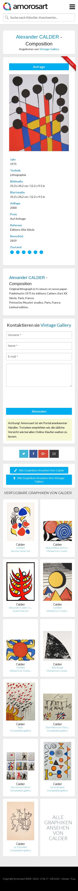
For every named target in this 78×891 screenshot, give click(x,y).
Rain (20, 727)
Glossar (65, 878)
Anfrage (39, 67)
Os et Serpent (57, 787)
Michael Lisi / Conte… (57, 551)
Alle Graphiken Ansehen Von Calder (39, 470)
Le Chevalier (20, 847)
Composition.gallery (20, 730)
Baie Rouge (57, 667)
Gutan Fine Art (20, 610)
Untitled (20, 547)
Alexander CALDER (37, 37)
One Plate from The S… (57, 727)
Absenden (39, 411)
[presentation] (37, 398)
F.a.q (73, 878)
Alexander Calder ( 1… (20, 607)
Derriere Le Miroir (20, 787)
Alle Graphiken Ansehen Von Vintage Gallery (39, 479)
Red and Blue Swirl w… (57, 547)
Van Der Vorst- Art (20, 551)
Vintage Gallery (49, 49)
